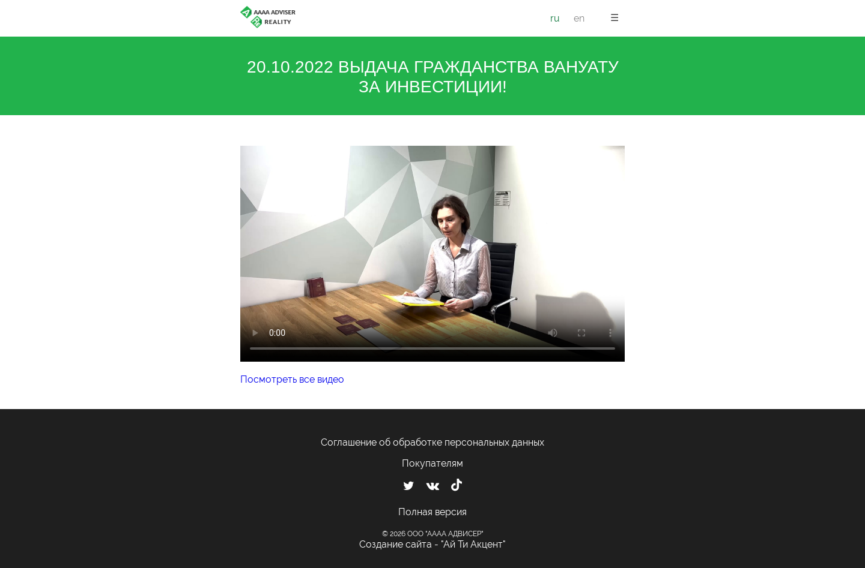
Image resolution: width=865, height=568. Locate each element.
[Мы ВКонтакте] (432, 486)
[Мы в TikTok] (456, 486)
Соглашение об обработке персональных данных (432, 442)
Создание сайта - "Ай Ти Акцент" (432, 544)
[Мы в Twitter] (408, 486)
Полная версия (432, 512)
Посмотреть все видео (292, 379)
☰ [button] (614, 17)
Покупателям (432, 463)
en (579, 18)
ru (555, 18)
